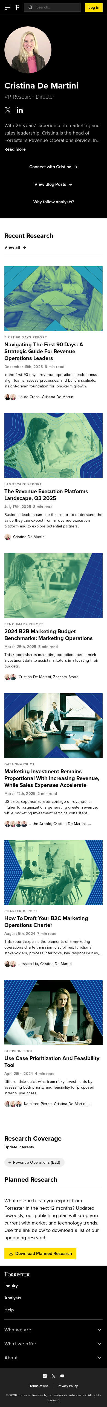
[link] (53, 351)
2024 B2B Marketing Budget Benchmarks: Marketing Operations (48, 635)
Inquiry (11, 1286)
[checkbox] (34, 1162)
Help (9, 1310)
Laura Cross (29, 397)
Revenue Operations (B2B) (36, 1162)
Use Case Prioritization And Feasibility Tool (51, 1062)
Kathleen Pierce (38, 1104)
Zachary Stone (66, 677)
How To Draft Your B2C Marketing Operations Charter (46, 922)
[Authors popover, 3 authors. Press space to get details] (13, 1103)
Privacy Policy (68, 1385)
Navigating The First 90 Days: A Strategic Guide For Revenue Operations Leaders (43, 351)
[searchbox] (55, 7)
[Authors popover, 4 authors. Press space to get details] (15, 823)
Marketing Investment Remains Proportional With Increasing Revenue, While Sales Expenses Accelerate (51, 778)
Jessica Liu (28, 964)
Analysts (12, 1298)
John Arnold (40, 824)
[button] (7, 7)
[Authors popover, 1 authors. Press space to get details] (7, 536)
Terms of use (39, 1385)
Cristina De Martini (58, 397)
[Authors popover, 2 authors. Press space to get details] (10, 396)
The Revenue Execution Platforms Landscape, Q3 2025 (46, 495)
